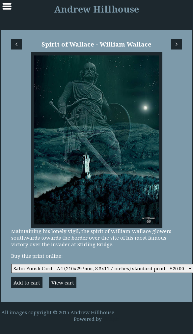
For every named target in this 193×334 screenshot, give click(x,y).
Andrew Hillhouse (96, 9)
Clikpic (111, 319)
